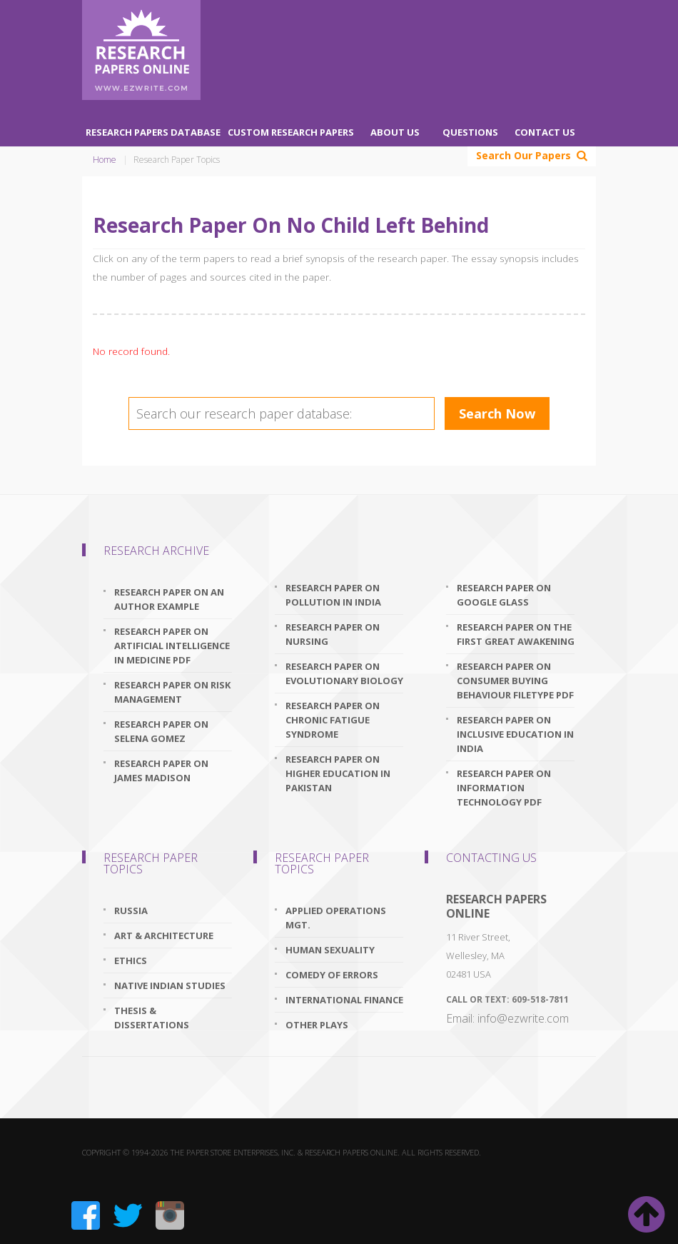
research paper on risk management (172, 692)
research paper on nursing (332, 634)
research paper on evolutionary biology (344, 673)
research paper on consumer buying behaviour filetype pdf (515, 680)
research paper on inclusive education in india (515, 734)
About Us (395, 132)
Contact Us (545, 132)
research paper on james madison (161, 770)
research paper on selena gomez (161, 731)
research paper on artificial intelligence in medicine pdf (172, 645)
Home (104, 160)
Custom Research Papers (291, 132)
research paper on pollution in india (333, 594)
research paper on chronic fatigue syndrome (332, 720)
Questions (470, 132)
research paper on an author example (169, 599)
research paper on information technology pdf (504, 787)
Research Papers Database (153, 132)
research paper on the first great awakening (516, 634)
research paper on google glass (504, 594)
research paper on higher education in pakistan (337, 773)
